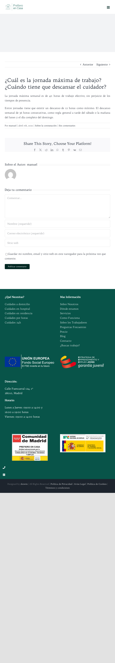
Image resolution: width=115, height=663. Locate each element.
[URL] (57, 243)
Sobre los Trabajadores (73, 322)
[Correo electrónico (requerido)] (57, 233)
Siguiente (102, 64)
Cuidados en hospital (17, 308)
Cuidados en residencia (18, 313)
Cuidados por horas (16, 317)
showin (24, 484)
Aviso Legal (80, 484)
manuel (12, 125)
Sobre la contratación (46, 125)
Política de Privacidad (61, 484)
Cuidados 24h (13, 322)
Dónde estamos (69, 308)
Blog (62, 336)
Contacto (65, 340)
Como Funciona (70, 317)
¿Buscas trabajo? (70, 345)
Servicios (65, 313)
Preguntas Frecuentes (73, 327)
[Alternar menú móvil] (108, 7)
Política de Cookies (97, 484)
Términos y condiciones (57, 488)
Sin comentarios (67, 125)
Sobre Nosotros (69, 304)
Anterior (88, 64)
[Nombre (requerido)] (57, 224)
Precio (63, 331)
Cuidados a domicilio (17, 304)
